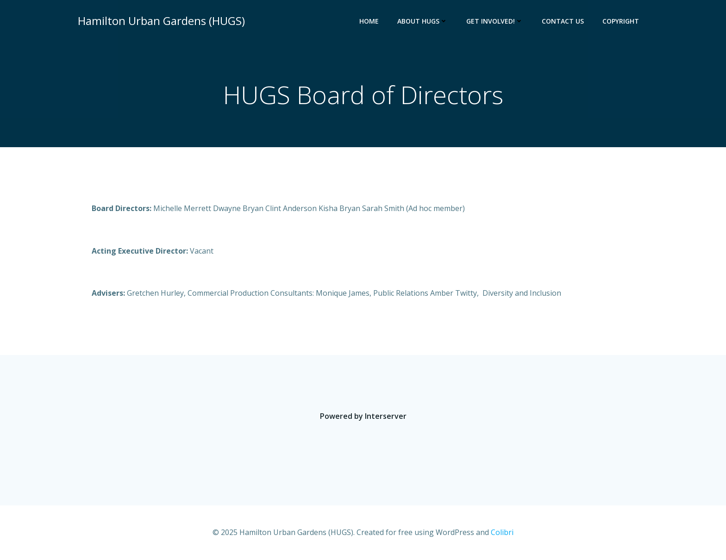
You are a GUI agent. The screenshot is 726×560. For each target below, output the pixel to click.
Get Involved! (494, 21)
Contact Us (563, 21)
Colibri (502, 532)
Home (369, 21)
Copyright (620, 21)
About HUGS (422, 21)
